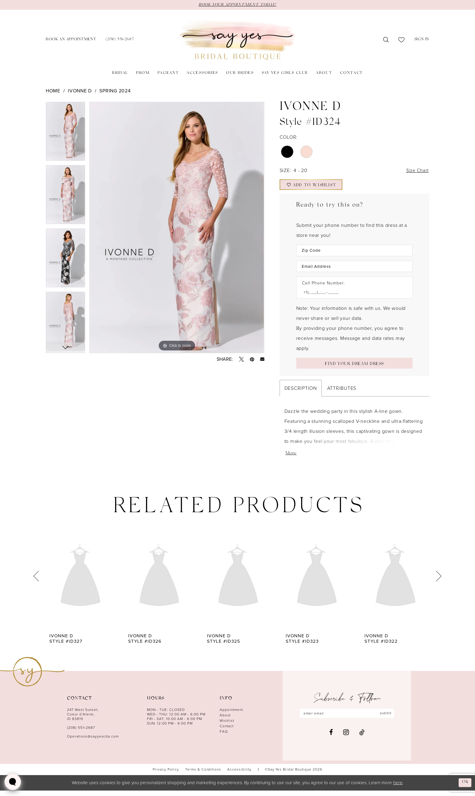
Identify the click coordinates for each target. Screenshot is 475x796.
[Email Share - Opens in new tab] (262, 359)
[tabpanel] (65, 133)
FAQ (224, 737)
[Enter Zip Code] (354, 253)
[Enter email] (346, 719)
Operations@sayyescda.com (93, 742)
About (225, 721)
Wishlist (227, 726)
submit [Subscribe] (387, 719)
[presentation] (80, 582)
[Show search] (386, 40)
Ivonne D (80, 90)
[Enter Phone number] (351, 296)
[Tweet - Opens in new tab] (241, 359)
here (398, 788)
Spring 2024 (115, 90)
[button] (422, 40)
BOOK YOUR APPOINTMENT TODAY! (237, 5)
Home (53, 90)
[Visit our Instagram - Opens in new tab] (346, 738)
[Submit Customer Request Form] (354, 367)
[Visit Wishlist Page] (402, 40)
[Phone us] (120, 40)
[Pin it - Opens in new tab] (252, 359)
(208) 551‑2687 (81, 733)
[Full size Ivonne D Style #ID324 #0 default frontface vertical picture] (177, 227)
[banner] (237, 40)
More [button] (291, 459)
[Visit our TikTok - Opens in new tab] (361, 738)
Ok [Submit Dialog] (465, 787)
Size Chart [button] (416, 170)
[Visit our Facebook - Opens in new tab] (331, 738)
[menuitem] (71, 40)
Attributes (341, 393)
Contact (227, 732)
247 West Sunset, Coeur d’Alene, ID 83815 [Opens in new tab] (83, 720)
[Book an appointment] (71, 40)
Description (300, 393)
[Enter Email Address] (354, 269)
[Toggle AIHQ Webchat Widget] (13, 782)
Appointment (231, 715)
